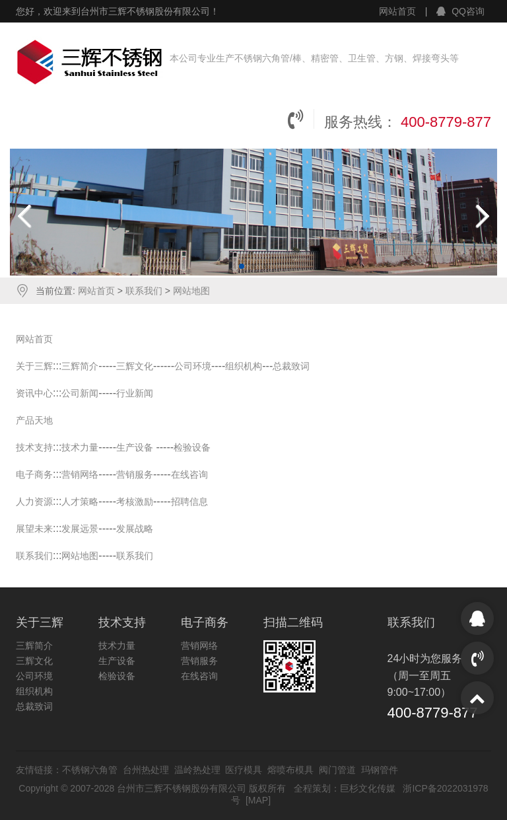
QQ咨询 (460, 11)
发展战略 (134, 528)
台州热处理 (146, 769)
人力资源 (34, 501)
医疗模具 (243, 769)
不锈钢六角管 (90, 769)
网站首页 (397, 11)
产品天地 (34, 420)
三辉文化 (134, 366)
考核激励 (134, 501)
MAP (258, 800)
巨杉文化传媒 (367, 788)
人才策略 (79, 501)
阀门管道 (337, 769)
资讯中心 (34, 393)
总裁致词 (291, 366)
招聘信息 (189, 501)
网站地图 (191, 290)
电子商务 (34, 474)
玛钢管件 (379, 769)
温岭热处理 (197, 769)
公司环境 (192, 366)
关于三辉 (34, 366)
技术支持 (34, 447)
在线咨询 (189, 474)
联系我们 (145, 290)
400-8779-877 (446, 122)
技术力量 (79, 447)
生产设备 (134, 447)
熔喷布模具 (290, 769)
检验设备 (192, 447)
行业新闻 (134, 393)
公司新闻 (79, 393)
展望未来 (34, 528)
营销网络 (79, 474)
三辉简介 (79, 366)
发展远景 (79, 528)
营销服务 (134, 474)
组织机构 (243, 366)
